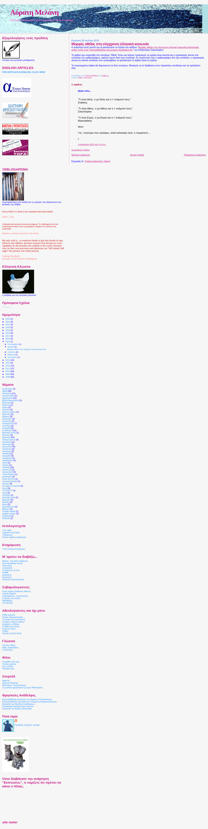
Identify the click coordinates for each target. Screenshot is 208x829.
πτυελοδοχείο (8, 474)
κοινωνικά (87, 78)
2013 (7, 363)
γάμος (5, 407)
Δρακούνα (6, 575)
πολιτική (6, 467)
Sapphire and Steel (11, 532)
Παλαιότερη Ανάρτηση (195, 155)
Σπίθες (5, 631)
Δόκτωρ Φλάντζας (10, 683)
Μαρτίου (11, 355)
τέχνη (4, 488)
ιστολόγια (6, 442)
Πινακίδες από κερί (10, 662)
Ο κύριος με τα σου (10, 570)
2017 (7, 336)
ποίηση (5, 465)
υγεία (4, 493)
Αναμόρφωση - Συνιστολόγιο (15, 596)
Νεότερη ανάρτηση (81, 155)
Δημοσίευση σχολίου (81, 150)
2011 (7, 368)
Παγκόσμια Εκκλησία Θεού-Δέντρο (18, 706)
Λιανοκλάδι (7, 568)
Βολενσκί (6, 402)
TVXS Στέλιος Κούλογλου (13, 549)
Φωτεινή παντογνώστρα (13, 579)
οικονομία (6, 451)
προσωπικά (7, 472)
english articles (9, 513)
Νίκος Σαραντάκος (10, 647)
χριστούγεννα (8, 507)
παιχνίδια (6, 456)
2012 (7, 366)
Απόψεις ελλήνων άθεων (13, 622)
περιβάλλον (7, 460)
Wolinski (6, 518)
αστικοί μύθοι (8, 396)
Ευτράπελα (7, 430)
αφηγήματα (7, 398)
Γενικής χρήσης (9, 664)
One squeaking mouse (12, 563)
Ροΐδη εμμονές (8, 615)
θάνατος (6, 435)
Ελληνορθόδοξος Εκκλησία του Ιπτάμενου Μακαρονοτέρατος (29, 702)
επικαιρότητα (8, 423)
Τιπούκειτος (7, 650)
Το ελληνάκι (7, 603)
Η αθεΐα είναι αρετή (10, 626)
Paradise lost (8, 668)
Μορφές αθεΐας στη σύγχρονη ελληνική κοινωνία (26, 349)
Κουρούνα (6, 577)
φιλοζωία (6, 500)
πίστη (4, 463)
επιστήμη (6, 426)
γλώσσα (6, 409)
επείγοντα (6, 421)
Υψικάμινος (7, 535)
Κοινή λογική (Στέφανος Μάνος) (16, 591)
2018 (7, 333)
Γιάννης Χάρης (8, 645)
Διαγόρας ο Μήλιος (10, 624)
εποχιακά (6, 428)
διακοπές (6, 414)
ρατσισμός (7, 476)
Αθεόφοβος (7, 600)
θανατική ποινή (9, 433)
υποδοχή (6, 495)
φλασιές (5, 502)
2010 (7, 371)
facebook (6, 516)
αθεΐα (80, 78)
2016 (7, 338)
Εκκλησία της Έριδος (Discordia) (17, 708)
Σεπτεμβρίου (13, 344)
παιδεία (5, 453)
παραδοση (7, 458)
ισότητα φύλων (9, 439)
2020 (7, 327)
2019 (7, 330)
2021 (7, 324)
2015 (7, 341)
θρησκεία (6, 437)
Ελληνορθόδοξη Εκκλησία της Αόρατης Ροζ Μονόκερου (27, 699)
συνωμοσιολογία (9, 481)
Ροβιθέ (5, 572)
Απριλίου (12, 352)
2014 (7, 360)
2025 (7, 319)
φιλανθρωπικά (8, 497)
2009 (7, 374)
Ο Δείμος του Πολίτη (11, 598)
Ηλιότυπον (7, 565)
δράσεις (5, 416)
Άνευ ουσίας (7, 666)
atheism (5, 509)
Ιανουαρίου (13, 357)
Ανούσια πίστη (8, 629)
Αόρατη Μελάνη (34, 12)
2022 (7, 322)
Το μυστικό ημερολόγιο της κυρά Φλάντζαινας (22, 687)
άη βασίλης (7, 389)
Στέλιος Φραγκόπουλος (12, 617)
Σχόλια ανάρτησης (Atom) (97, 161)
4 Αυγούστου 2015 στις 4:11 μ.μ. (92, 144)
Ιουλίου (11, 347)
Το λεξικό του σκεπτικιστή (13, 619)
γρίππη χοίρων (9, 412)
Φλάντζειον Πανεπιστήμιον (14, 685)
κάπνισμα (6, 444)
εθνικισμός (7, 419)
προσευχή (6, 470)
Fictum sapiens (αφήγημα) (14, 537)
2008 (7, 377)
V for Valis (6, 530)
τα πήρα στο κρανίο (11, 486)
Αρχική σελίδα (137, 155)
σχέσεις (5, 483)
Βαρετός (6, 680)
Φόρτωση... (7, 307)
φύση (4, 504)
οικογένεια (6, 449)
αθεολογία (6, 393)
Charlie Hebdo (8, 511)
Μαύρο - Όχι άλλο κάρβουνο (15, 561)
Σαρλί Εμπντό (8, 479)
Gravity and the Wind (11, 633)
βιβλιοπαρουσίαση (10, 400)
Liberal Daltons (9, 593)
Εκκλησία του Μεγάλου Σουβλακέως (18, 704)
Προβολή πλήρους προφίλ (27, 725)
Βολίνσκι (6, 405)
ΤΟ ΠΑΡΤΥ (7, 490)
